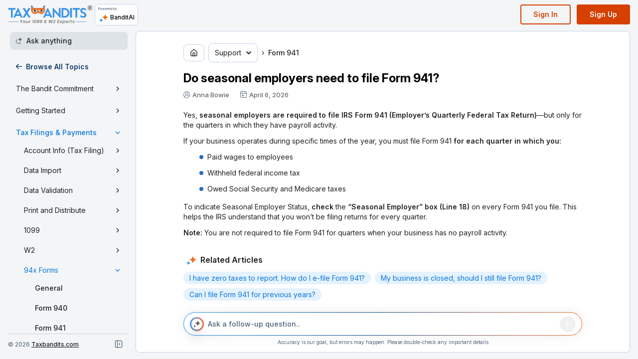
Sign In (545, 14)
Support (233, 52)
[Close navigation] (119, 344)
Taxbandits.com (55, 344)
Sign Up (603, 14)
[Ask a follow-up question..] (382, 324)
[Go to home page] (193, 52)
